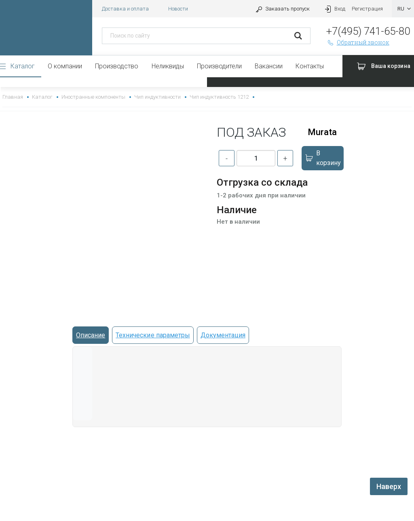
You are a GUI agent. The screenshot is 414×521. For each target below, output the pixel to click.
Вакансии (269, 66)
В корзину (322, 158)
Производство (116, 66)
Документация (223, 335)
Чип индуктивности (157, 97)
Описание (90, 335)
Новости (178, 9)
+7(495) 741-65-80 (368, 31)
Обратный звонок (357, 42)
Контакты (310, 66)
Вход (334, 9)
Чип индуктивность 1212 (219, 97)
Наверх (388, 486)
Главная (12, 97)
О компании (65, 66)
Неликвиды (168, 66)
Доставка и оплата (125, 9)
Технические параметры (153, 335)
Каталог (23, 66)
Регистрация (367, 9)
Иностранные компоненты (93, 97)
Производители (219, 66)
